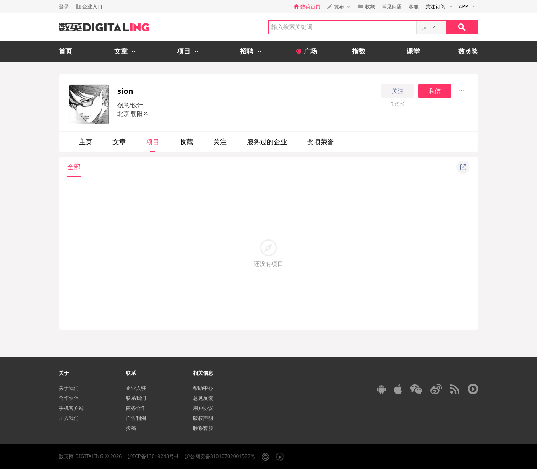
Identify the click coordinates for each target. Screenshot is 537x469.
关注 (398, 91)
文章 (119, 141)
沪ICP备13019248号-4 (153, 456)
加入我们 (69, 418)
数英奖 (468, 51)
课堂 (413, 51)
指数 (358, 51)
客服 (414, 6)
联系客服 (203, 428)
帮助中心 (203, 387)
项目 (152, 141)
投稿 (131, 428)
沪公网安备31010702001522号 (220, 456)
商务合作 (136, 408)
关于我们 (69, 387)
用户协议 (203, 408)
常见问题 (392, 6)
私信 (435, 91)
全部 (74, 166)
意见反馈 (203, 398)
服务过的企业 (267, 141)
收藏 (186, 141)
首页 (65, 51)
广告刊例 (136, 418)
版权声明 (203, 418)
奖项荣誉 (320, 141)
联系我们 (136, 398)
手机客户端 (71, 408)
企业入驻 (136, 387)
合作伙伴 (69, 398)
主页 (85, 141)
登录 (64, 6)
